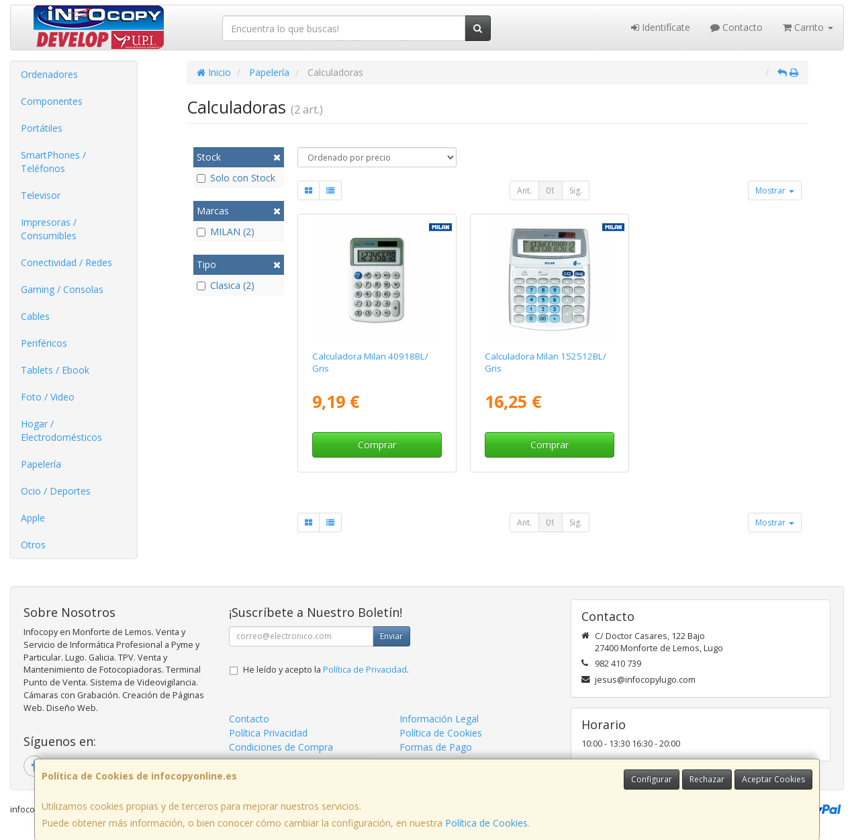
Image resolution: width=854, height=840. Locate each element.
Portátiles (41, 128)
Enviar (391, 636)
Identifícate (660, 27)
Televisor (40, 195)
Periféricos (44, 343)
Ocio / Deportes (56, 491)
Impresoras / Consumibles (49, 229)
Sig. (575, 190)
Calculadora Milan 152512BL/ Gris (545, 362)
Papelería (41, 464)
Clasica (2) (225, 285)
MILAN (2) (225, 231)
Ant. (524, 190)
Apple (33, 517)
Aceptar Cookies (773, 779)
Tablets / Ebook (55, 370)
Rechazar (707, 779)
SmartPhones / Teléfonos (53, 162)
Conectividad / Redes (66, 262)
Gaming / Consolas (62, 289)
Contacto (736, 27)
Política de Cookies (486, 822)
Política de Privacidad (365, 669)
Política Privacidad (268, 732)
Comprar (377, 444)
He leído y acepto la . (326, 669)
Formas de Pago (435, 747)
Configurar (651, 779)
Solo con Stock (236, 177)
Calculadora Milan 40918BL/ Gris (370, 362)
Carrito (808, 27)
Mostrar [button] (774, 190)
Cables (35, 316)
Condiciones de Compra (281, 747)
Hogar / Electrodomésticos (61, 430)
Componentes (52, 101)
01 (550, 190)
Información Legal (439, 718)
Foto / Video (48, 396)
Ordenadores (49, 74)
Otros (33, 544)
